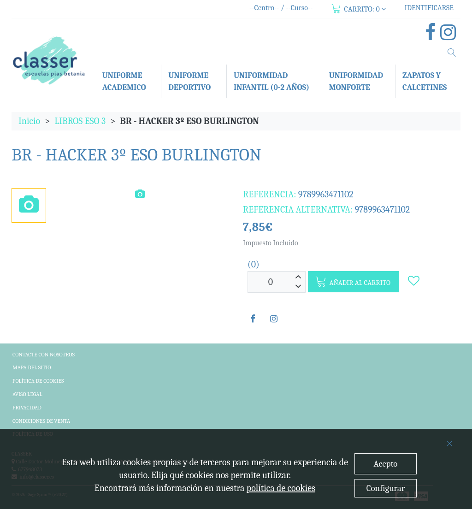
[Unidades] (270, 282)
